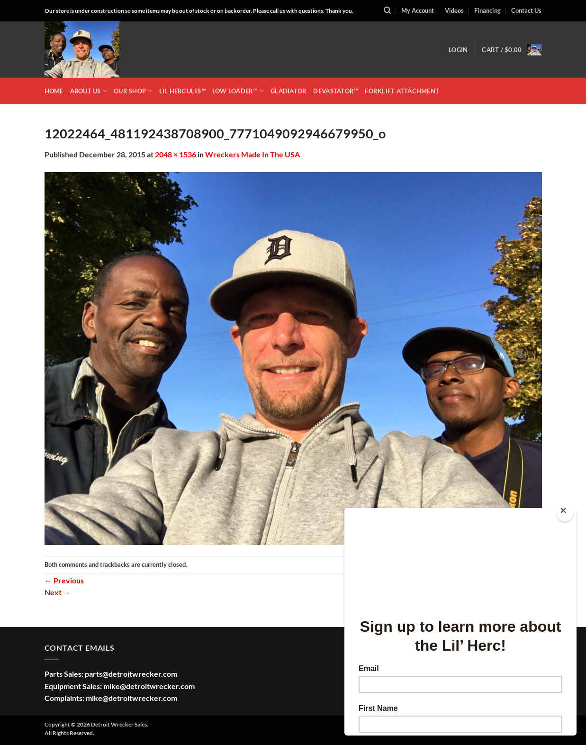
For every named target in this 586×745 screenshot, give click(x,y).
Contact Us (526, 10)
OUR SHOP (133, 90)
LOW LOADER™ (238, 90)
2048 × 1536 (175, 154)
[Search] (387, 10)
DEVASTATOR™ (335, 91)
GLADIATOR (288, 91)
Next (58, 592)
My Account (417, 10)
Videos (454, 10)
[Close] (565, 512)
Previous (64, 580)
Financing (487, 10)
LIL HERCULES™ (182, 91)
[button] (458, 49)
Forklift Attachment (402, 91)
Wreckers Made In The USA (252, 154)
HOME (54, 91)
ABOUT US (89, 90)
